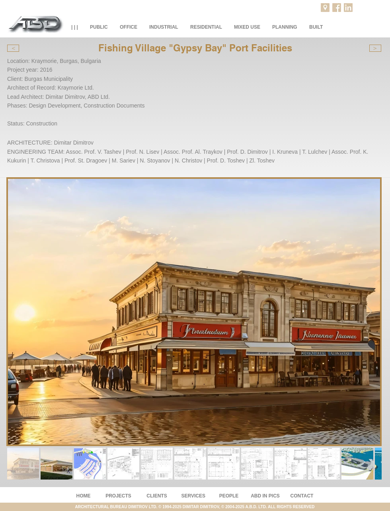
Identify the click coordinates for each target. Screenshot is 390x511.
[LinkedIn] (348, 7)
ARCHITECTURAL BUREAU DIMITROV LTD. (116, 507)
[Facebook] (336, 7)
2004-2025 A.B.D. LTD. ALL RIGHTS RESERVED (269, 507)
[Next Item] (368, 312)
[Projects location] (325, 7)
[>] (375, 48)
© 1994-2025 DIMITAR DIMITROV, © (191, 507)
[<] (13, 48)
